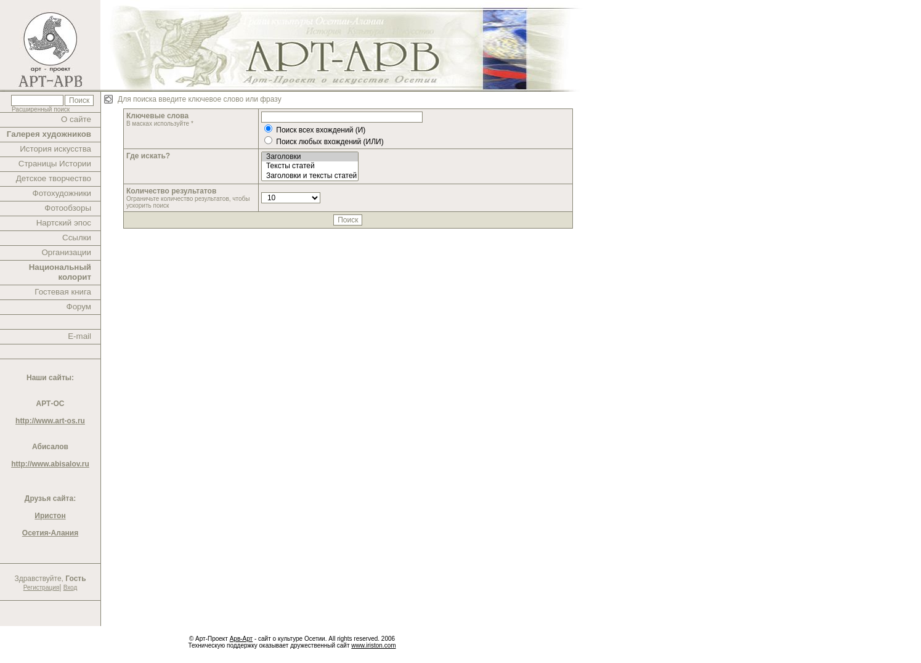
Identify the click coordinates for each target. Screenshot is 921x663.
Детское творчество (53, 178)
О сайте (76, 119)
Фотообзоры (67, 208)
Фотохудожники (62, 193)
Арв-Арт (241, 638)
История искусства (55, 148)
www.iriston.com (373, 645)
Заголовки (310, 156)
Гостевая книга (62, 291)
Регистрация (41, 587)
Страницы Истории (54, 163)
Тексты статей (310, 166)
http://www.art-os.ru (50, 421)
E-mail (79, 336)
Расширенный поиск (41, 109)
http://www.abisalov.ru (50, 464)
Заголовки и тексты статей (310, 176)
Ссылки (76, 237)
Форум (79, 306)
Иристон (49, 515)
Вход (70, 587)
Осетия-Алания (50, 533)
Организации (66, 252)
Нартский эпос (63, 222)
